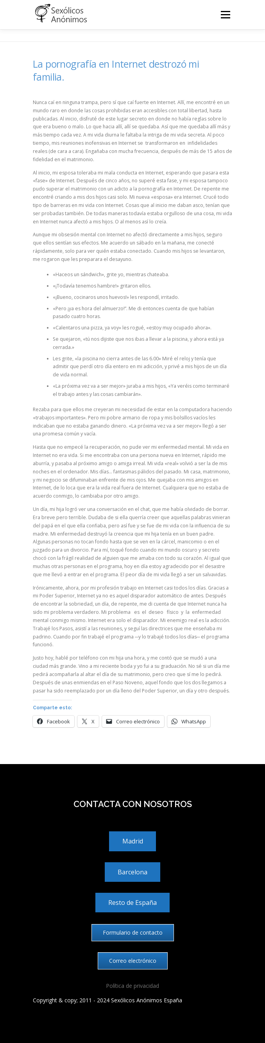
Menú (224, 14)
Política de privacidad (132, 985)
